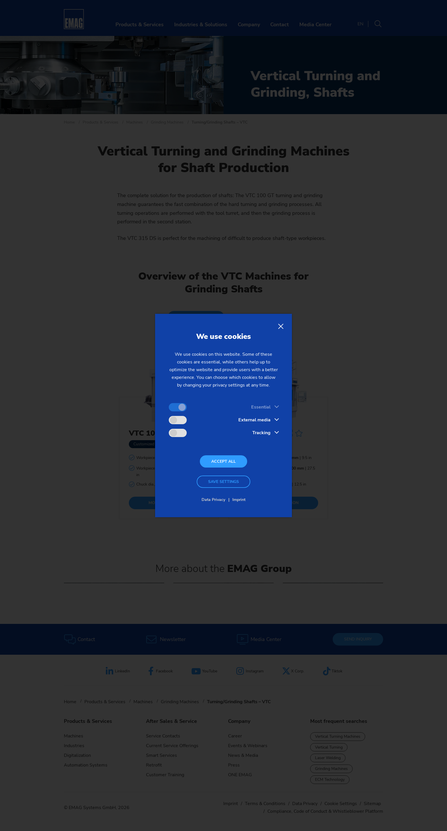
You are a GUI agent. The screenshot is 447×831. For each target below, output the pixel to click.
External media (254, 420)
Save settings (223, 481)
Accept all (223, 461)
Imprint (238, 499)
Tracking (261, 433)
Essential (261, 407)
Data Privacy (213, 499)
